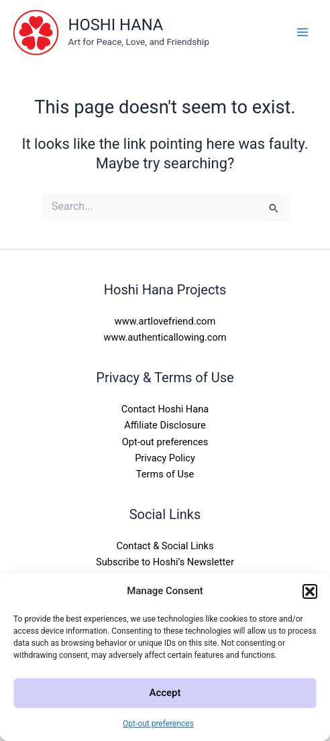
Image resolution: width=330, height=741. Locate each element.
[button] (310, 591)
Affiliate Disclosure (164, 425)
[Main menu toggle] (302, 32)
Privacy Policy (165, 458)
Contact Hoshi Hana (165, 409)
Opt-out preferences (158, 723)
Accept (164, 693)
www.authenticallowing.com (165, 337)
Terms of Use (165, 474)
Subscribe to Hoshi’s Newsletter (165, 562)
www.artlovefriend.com (165, 321)
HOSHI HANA (116, 24)
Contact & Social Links (165, 546)
